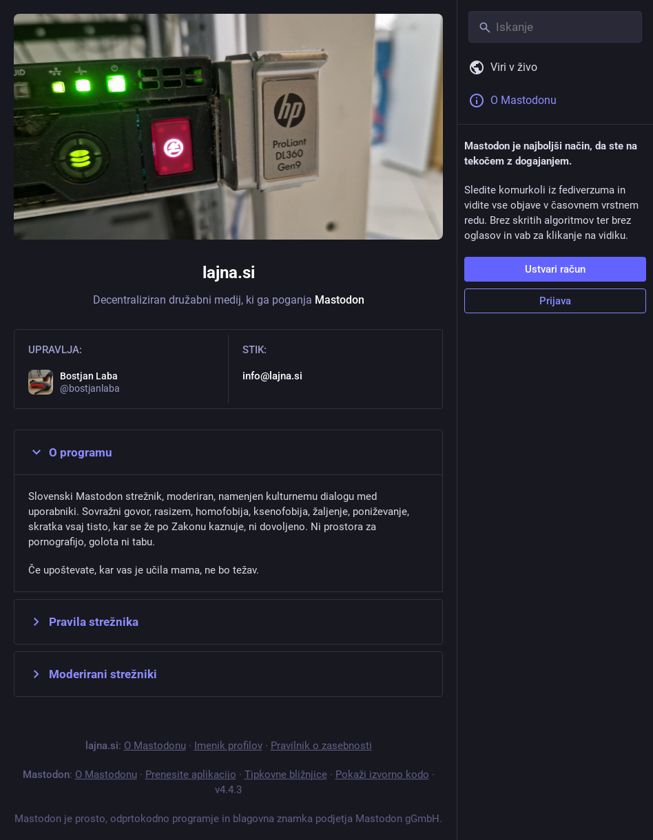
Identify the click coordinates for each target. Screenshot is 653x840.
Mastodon (339, 299)
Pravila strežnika (83, 621)
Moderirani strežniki (92, 674)
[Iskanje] (555, 27)
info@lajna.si (272, 376)
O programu (70, 452)
